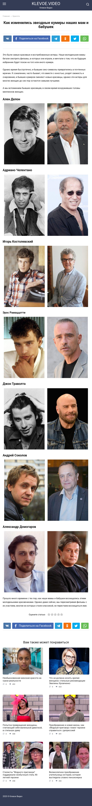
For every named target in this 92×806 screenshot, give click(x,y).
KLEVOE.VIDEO (46, 3)
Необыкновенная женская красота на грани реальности (22, 679)
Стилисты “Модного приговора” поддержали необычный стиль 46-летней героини (20, 775)
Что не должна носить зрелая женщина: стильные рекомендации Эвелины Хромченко (67, 680)
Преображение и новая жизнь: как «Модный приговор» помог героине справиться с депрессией (67, 728)
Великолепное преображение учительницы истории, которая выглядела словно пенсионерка (65, 775)
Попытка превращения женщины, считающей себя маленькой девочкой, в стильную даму (22, 728)
